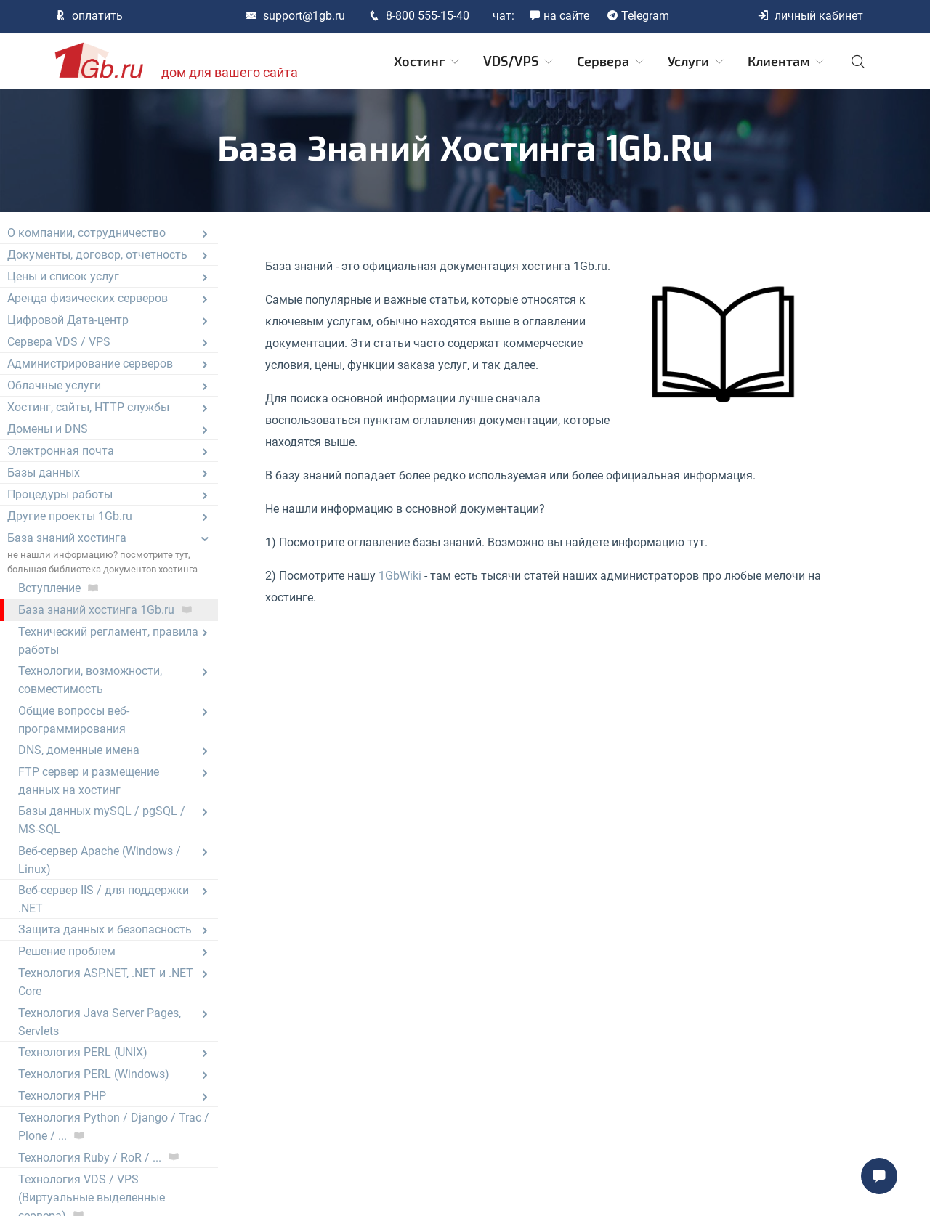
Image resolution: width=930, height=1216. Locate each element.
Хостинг (427, 61)
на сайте (559, 16)
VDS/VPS (519, 61)
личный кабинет (810, 16)
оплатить (88, 16)
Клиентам (787, 61)
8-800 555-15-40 (418, 16)
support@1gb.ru (295, 16)
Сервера (611, 61)
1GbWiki (400, 576)
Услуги (697, 61)
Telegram (638, 16)
